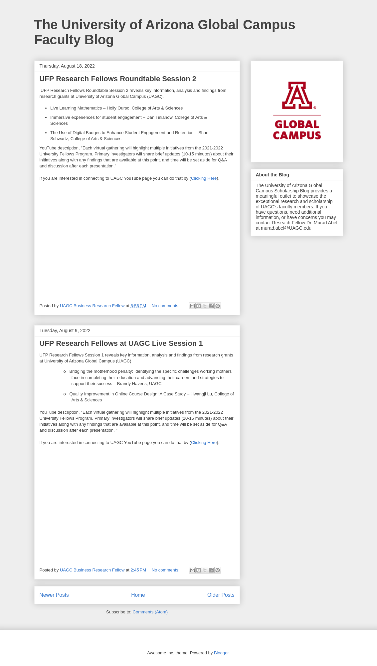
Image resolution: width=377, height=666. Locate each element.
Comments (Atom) (150, 611)
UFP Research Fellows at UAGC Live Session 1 (121, 343)
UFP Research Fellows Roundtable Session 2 (118, 79)
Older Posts (220, 595)
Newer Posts (54, 595)
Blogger (221, 652)
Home (138, 595)
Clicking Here (204, 178)
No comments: (166, 305)
